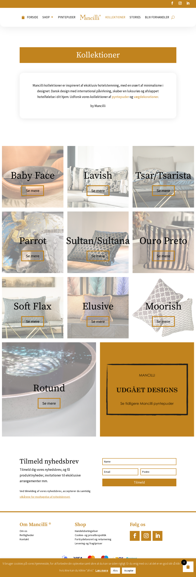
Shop (46, 17)
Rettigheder (27, 535)
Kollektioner (115, 17)
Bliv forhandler (157, 17)
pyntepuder (120, 97)
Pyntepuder (66, 17)
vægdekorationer (146, 97)
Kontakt (24, 539)
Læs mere (101, 570)
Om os (23, 531)
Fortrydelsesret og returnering (93, 539)
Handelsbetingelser (86, 531)
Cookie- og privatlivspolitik (90, 535)
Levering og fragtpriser (88, 543)
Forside (32, 17)
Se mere (32, 190)
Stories (135, 17)
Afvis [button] (115, 570)
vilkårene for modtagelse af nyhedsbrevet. (45, 497)
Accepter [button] (128, 570)
